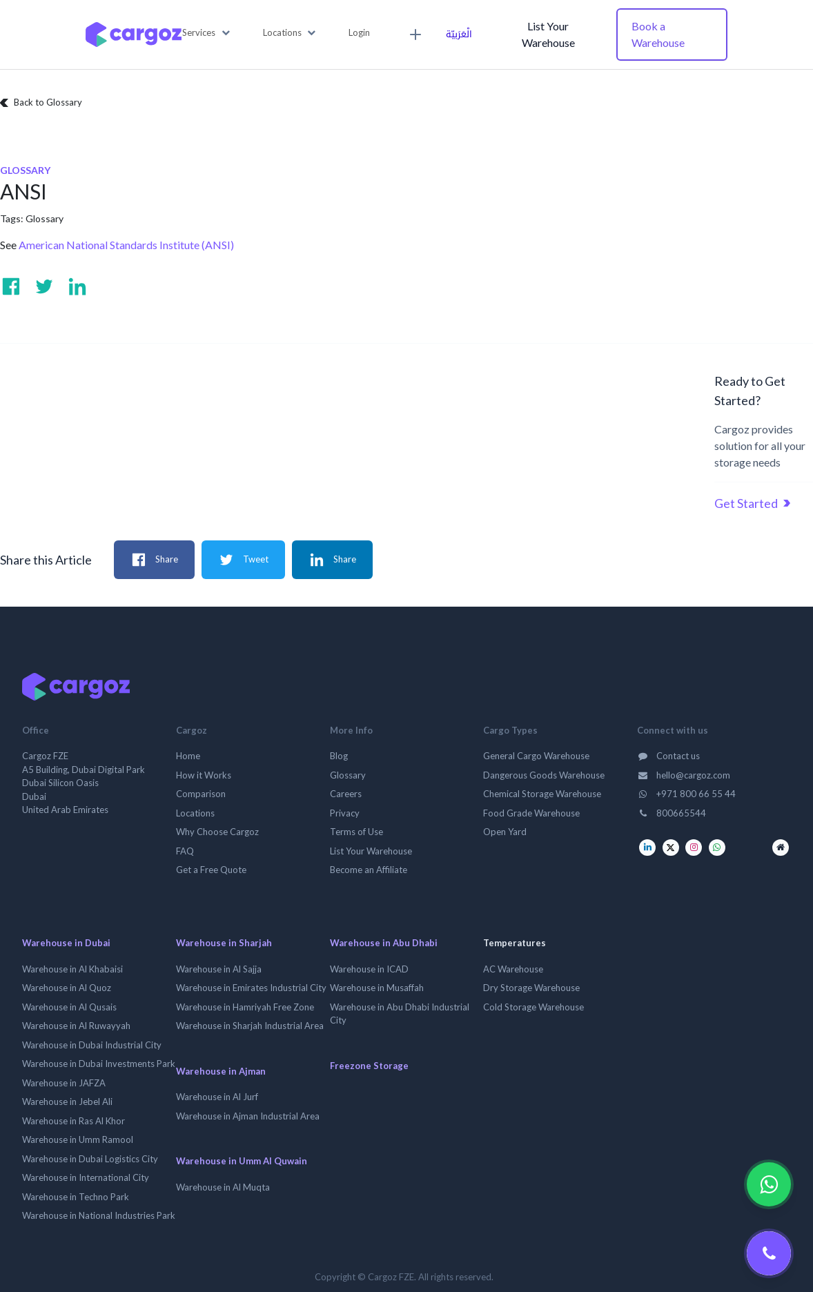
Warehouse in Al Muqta (223, 1187)
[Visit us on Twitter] (44, 286)
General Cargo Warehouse (536, 755)
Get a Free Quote (211, 869)
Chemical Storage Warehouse (542, 793)
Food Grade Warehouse (531, 813)
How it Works (203, 775)
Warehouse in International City (85, 1177)
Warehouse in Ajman (221, 1071)
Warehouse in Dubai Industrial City (91, 1044)
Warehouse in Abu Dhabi (384, 942)
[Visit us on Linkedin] (77, 286)
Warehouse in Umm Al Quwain (241, 1160)
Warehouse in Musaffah (377, 987)
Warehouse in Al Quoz (66, 987)
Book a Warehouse (658, 34)
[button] (206, 33)
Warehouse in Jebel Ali (67, 1101)
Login (359, 32)
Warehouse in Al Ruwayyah (76, 1025)
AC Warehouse (513, 969)
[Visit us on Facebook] (11, 286)
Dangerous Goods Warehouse (544, 775)
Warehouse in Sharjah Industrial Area (250, 1025)
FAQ (185, 851)
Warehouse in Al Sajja (219, 969)
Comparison (201, 793)
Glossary (44, 218)
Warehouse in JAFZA (64, 1082)
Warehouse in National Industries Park (98, 1215)
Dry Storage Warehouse (531, 987)
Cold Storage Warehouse (533, 1006)
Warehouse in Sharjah (224, 942)
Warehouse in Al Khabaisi (72, 969)
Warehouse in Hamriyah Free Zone (245, 1006)
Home (188, 755)
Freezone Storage (369, 1065)
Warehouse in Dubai (66, 942)
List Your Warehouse (548, 34)
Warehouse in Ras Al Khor (73, 1120)
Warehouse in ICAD (369, 969)
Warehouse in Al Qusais (69, 1006)
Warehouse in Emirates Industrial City (251, 987)
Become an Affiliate (368, 869)
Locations (195, 813)
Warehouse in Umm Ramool (77, 1139)
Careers (346, 793)
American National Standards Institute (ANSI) (126, 244)
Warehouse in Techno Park (75, 1196)
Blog (339, 755)
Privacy (345, 813)
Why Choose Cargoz (217, 831)
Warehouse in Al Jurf (217, 1096)
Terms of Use (356, 831)
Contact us (668, 755)
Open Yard (505, 831)
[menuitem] (413, 34)
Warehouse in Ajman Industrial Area (248, 1116)
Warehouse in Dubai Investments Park (98, 1063)
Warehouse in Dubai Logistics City (90, 1158)
